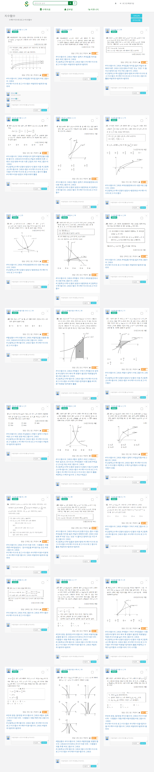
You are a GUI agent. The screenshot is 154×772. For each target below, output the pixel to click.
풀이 (46, 75)
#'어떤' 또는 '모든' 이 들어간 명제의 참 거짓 (77, 536)
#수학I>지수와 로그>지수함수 (18, 83)
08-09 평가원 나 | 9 (19, 406)
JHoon (13, 93)
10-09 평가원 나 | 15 (118, 406)
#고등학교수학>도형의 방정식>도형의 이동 (23, 166)
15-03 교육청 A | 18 (68, 215)
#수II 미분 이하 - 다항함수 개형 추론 (23, 718)
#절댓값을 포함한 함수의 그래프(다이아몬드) (27, 157)
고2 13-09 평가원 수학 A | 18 (71, 669)
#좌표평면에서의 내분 (131, 185)
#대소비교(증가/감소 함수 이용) (85, 531)
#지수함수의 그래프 (14, 78)
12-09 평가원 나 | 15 (118, 118)
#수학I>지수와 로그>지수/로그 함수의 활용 (29, 171)
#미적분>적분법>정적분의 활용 (76, 382)
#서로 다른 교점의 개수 (28, 161)
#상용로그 (27, 434)
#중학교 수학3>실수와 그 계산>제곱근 (71, 474)
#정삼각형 (137, 457)
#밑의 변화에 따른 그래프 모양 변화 (125, 66)
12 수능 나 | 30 (116, 29)
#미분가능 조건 (38, 547)
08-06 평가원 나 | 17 (68, 580)
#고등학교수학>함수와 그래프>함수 (70, 62)
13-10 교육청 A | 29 (19, 580)
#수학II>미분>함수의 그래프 (20, 555)
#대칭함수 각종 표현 (83, 461)
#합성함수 (10, 337)
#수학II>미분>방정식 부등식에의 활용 (21, 174)
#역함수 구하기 (78, 278)
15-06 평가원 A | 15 (118, 497)
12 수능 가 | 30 (66, 497)
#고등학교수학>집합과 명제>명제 (119, 73)
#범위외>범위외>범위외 (78, 64)
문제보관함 (136, 20)
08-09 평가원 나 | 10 (118, 669)
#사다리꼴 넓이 (116, 637)
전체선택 (136, 16)
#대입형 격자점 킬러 (31, 78)
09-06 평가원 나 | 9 (19, 118)
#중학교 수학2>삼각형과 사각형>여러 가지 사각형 (125, 645)
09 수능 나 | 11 (17, 669)
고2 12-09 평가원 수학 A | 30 (71, 311)
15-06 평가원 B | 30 (19, 497)
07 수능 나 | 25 (17, 215)
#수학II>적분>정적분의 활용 (79, 381)
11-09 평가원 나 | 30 (118, 215)
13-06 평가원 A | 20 (68, 406)
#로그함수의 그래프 (68, 59)
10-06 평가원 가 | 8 (118, 580)
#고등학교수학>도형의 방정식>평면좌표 (72, 187)
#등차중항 (130, 718)
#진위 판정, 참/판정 (64, 634)
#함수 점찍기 (77, 56)
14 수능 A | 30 (66, 29)
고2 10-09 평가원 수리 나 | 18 (23, 311)
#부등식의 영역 (29, 156)
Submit (44, 110)
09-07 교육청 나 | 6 (68, 118)
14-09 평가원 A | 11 (118, 311)
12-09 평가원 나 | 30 (19, 29)
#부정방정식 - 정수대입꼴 (20, 547)
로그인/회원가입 (127, 3)
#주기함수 (44, 612)
